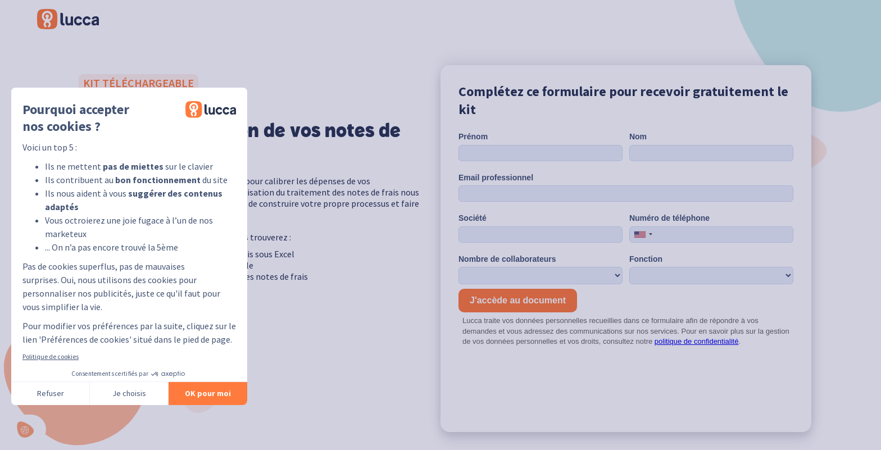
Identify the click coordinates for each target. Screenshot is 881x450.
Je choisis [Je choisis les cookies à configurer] (129, 393)
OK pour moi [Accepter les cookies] (208, 393)
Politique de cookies (50, 356)
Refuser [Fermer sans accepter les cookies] (50, 393)
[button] (28, 429)
